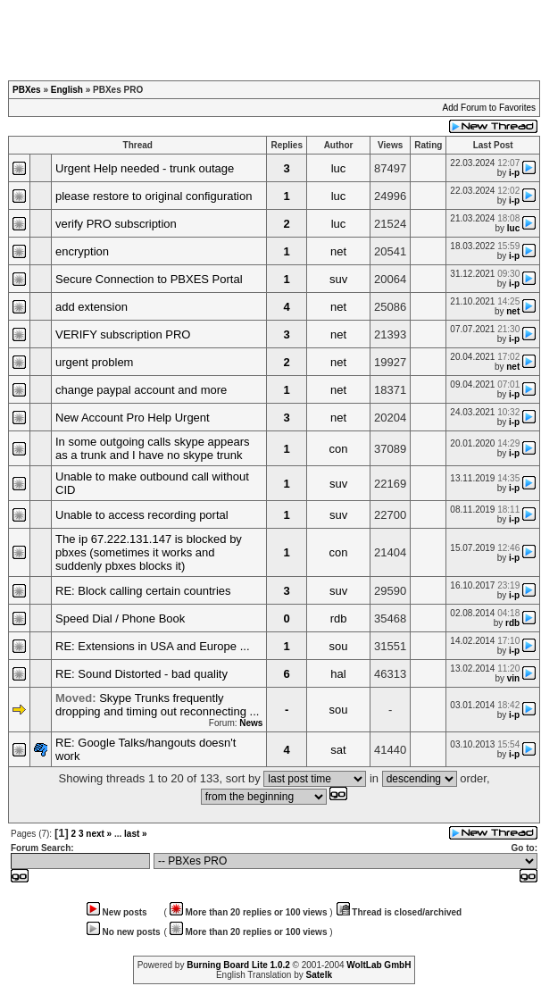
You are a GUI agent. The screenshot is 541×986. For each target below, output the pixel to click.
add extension (91, 306)
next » (99, 834)
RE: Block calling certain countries (143, 590)
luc (338, 168)
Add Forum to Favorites (489, 108)
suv (338, 279)
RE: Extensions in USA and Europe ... (152, 646)
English (67, 90)
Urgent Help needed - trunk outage (144, 168)
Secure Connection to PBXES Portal (149, 279)
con (338, 448)
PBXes (26, 90)
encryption (82, 251)
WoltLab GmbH (378, 965)
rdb (338, 618)
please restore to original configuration (153, 196)
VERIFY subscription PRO (122, 334)
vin (513, 678)
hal (337, 674)
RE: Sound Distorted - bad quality (141, 674)
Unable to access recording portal (142, 515)
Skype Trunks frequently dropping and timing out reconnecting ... (157, 704)
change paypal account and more (141, 390)
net (338, 251)
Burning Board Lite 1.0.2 (238, 965)
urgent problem (94, 362)
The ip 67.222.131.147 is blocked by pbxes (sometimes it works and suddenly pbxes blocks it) (148, 552)
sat (337, 749)
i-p (514, 173)
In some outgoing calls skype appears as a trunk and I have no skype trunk (152, 448)
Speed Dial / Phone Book (120, 618)
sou (338, 646)
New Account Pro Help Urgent (132, 417)
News (250, 723)
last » (135, 834)
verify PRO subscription (116, 223)
